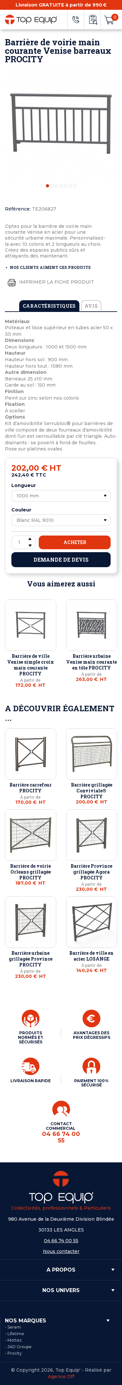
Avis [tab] (91, 306)
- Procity (13, 1353)
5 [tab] (65, 185)
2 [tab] (52, 185)
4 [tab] (61, 185)
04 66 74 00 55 (61, 1241)
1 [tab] (47, 185)
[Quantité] (23, 542)
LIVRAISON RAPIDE (30, 1080)
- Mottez (13, 1340)
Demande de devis (61, 559)
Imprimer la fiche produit (49, 282)
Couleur (21, 510)
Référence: (18, 209)
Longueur (23, 485)
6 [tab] (70, 185)
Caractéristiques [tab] (49, 306)
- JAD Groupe (18, 1346)
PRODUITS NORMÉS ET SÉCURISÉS (30, 1037)
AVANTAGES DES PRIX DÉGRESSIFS (91, 1035)
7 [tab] (74, 185)
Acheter (74, 542)
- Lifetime (14, 1333)
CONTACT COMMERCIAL (61, 1132)
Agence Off (61, 1376)
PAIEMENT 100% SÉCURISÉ (91, 1083)
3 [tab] (56, 185)
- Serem (13, 1327)
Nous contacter (61, 1251)
